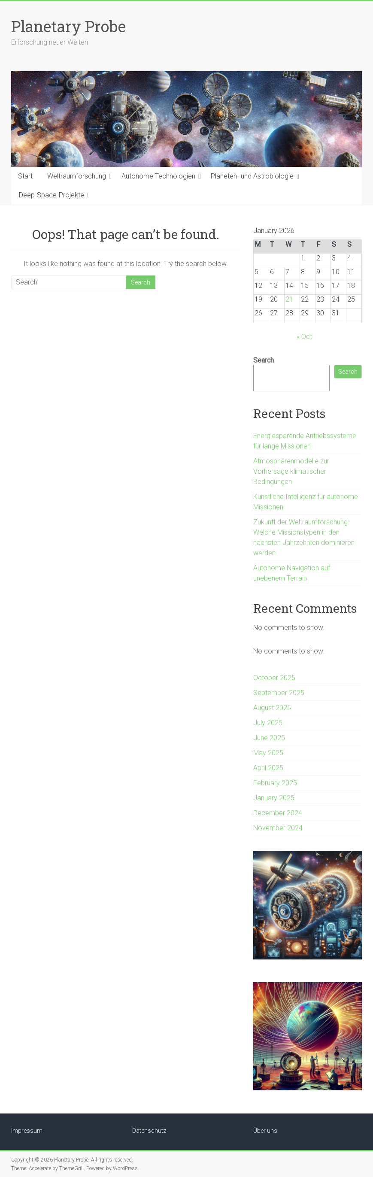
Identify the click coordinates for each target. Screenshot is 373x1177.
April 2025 (268, 768)
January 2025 (273, 798)
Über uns (265, 1130)
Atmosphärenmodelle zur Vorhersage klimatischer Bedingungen (291, 471)
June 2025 (269, 738)
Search (263, 360)
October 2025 (274, 678)
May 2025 (268, 753)
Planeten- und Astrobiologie (252, 176)
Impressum (26, 1130)
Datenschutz (149, 1130)
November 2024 (278, 828)
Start (25, 176)
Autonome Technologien (158, 176)
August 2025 (272, 708)
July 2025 (267, 723)
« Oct (304, 337)
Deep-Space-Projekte (51, 195)
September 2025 (278, 693)
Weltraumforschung (76, 176)
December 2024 (277, 813)
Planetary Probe (68, 26)
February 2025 (275, 783)
